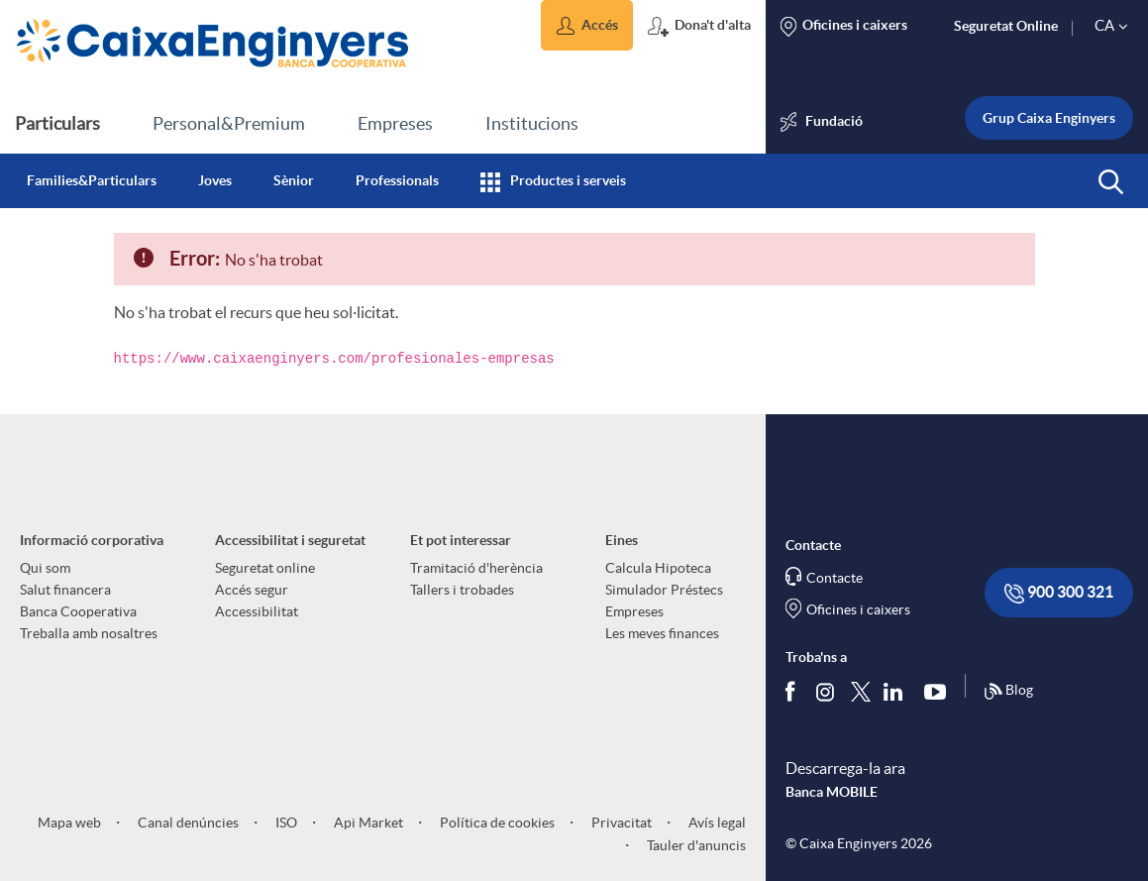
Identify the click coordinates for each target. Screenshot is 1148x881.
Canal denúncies (187, 822)
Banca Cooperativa (78, 611)
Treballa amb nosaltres (88, 633)
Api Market (367, 822)
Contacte (834, 578)
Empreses (634, 611)
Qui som (45, 568)
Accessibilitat (256, 611)
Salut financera (65, 590)
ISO (284, 822)
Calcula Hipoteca (658, 568)
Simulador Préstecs (664, 590)
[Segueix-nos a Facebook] (794, 691)
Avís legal (715, 822)
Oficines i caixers (858, 609)
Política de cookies (496, 822)
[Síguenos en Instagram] (826, 690)
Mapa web (69, 822)
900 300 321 (1058, 593)
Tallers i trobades (462, 590)
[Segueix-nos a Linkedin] (897, 691)
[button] (587, 25)
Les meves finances (662, 633)
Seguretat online (265, 568)
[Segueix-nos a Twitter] (861, 690)
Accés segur (251, 590)
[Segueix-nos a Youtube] (939, 691)
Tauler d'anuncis (695, 845)
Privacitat (620, 822)
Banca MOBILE (831, 792)
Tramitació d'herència (476, 568)
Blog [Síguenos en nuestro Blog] (1008, 692)
